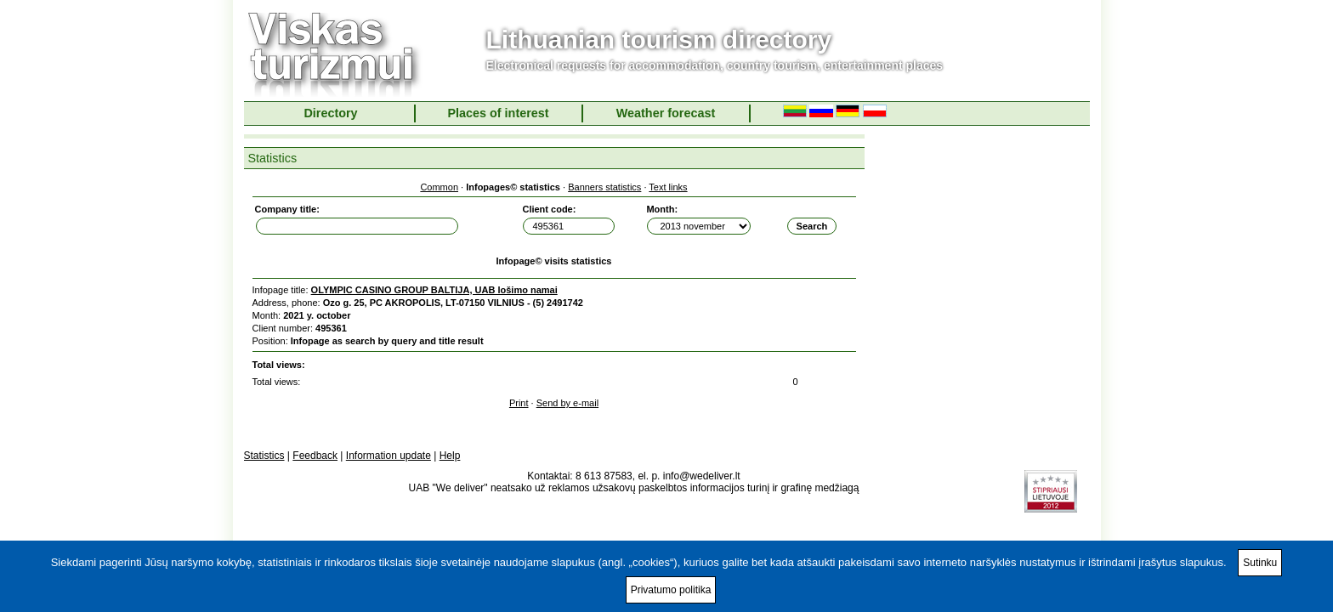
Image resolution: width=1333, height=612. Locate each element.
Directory (330, 113)
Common (439, 187)
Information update (388, 456)
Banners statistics (604, 187)
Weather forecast (666, 113)
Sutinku (1260, 563)
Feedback (315, 456)
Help (450, 456)
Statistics (264, 456)
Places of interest (497, 113)
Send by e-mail (567, 403)
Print (519, 403)
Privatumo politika (671, 590)
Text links (668, 187)
